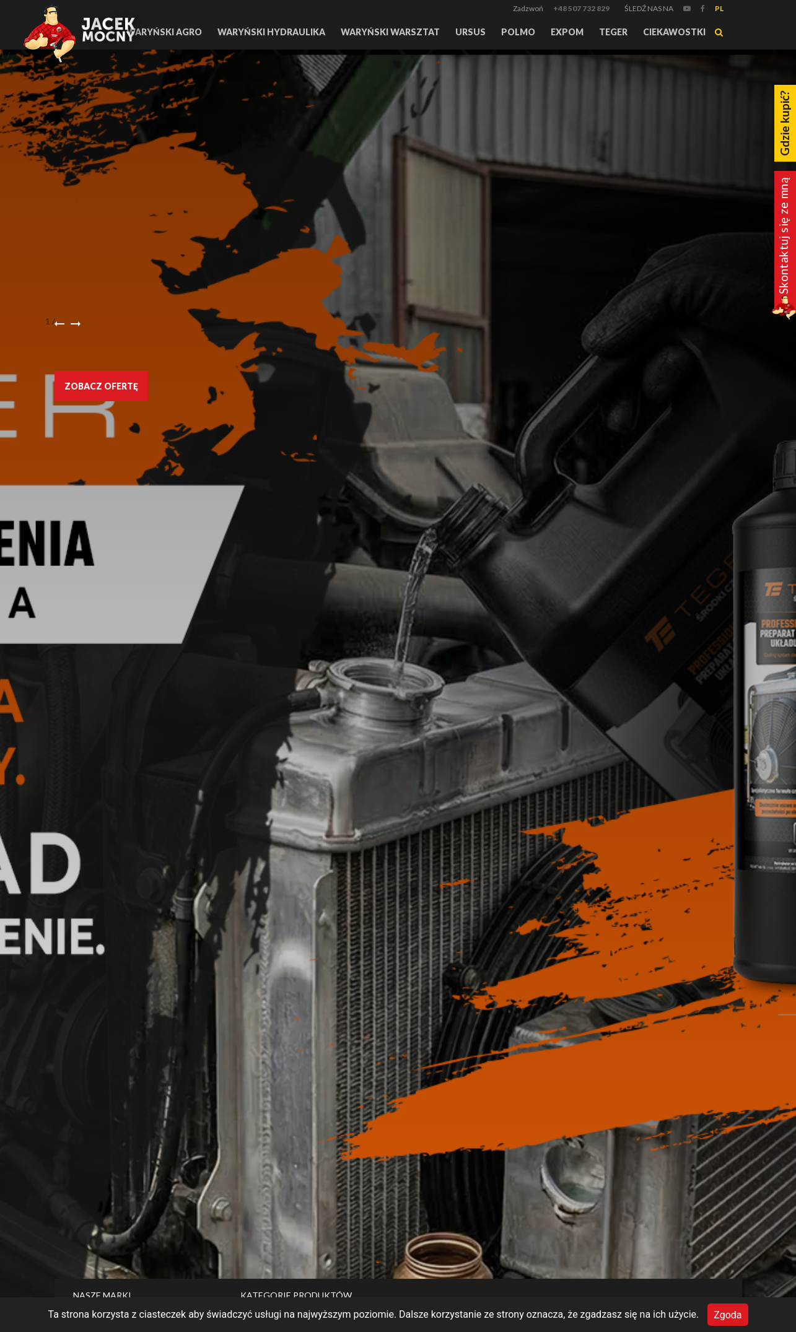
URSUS (470, 32)
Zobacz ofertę (101, 386)
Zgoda (727, 1314)
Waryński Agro (164, 32)
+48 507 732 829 (581, 8)
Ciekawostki (674, 32)
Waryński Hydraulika (271, 32)
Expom (567, 32)
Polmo (518, 32)
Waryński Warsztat (390, 32)
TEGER (613, 32)
